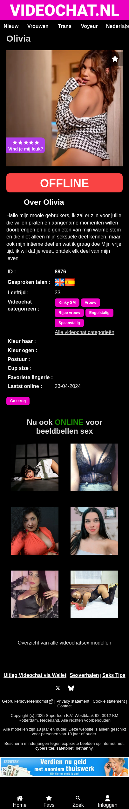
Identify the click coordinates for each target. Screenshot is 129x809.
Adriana (34, 558)
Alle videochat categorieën (84, 332)
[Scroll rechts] (125, 26)
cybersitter (44, 748)
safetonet (65, 748)
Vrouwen (38, 26)
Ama (94, 494)
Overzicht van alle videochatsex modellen (64, 642)
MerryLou (94, 621)
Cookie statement (109, 701)
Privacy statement (73, 701)
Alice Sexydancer (34, 624)
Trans (64, 26)
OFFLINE (64, 183)
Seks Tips (114, 675)
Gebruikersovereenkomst (25, 701)
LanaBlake (35, 494)
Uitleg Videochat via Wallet (34, 675)
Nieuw (10, 26)
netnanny (84, 748)
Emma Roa (94, 558)
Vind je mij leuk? (25, 145)
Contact (65, 706)
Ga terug (18, 401)
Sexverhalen (84, 675)
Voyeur (89, 26)
